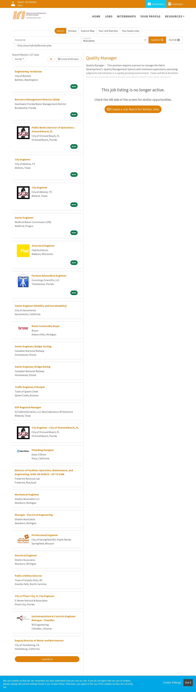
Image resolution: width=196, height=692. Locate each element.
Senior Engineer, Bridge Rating (32, 366)
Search (60, 30)
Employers (175, 4)
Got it (188, 682)
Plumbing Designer (43, 450)
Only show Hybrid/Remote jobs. (34, 45)
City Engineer (22, 159)
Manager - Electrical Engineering (34, 514)
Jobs (108, 16)
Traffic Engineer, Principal (30, 387)
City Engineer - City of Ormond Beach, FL (55, 427)
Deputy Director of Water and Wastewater (39, 640)
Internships (126, 16)
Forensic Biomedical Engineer (49, 275)
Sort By (18, 59)
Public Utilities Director (28, 575)
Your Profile (150, 16)
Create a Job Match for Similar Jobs (133, 109)
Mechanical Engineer (27, 494)
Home (96, 16)
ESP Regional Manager (28, 407)
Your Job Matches (108, 30)
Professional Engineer (45, 535)
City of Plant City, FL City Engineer (34, 596)
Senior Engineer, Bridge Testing (33, 346)
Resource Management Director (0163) (37, 99)
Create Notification (68, 59)
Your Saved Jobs (130, 30)
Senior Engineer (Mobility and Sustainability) (41, 305)
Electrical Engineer (26, 555)
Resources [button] (173, 16)
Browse (72, 30)
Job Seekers (156, 4)
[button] (174, 40)
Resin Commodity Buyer (46, 326)
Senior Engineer (24, 217)
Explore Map (87, 30)
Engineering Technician (28, 71)
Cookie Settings (172, 682)
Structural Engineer (43, 245)
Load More (47, 659)
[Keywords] (47, 40)
